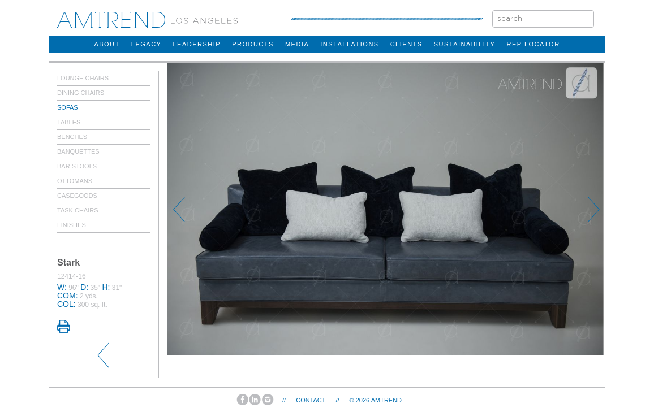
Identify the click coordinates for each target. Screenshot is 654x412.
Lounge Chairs (83, 78)
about (106, 44)
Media (297, 44)
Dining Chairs (80, 92)
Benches (72, 136)
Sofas (67, 107)
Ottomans (74, 180)
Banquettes (78, 151)
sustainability (465, 44)
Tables (68, 122)
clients (406, 44)
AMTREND (386, 400)
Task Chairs (77, 210)
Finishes (71, 225)
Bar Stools (77, 166)
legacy (146, 44)
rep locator (533, 44)
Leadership (197, 44)
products (253, 44)
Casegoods (77, 195)
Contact (310, 400)
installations (349, 44)
